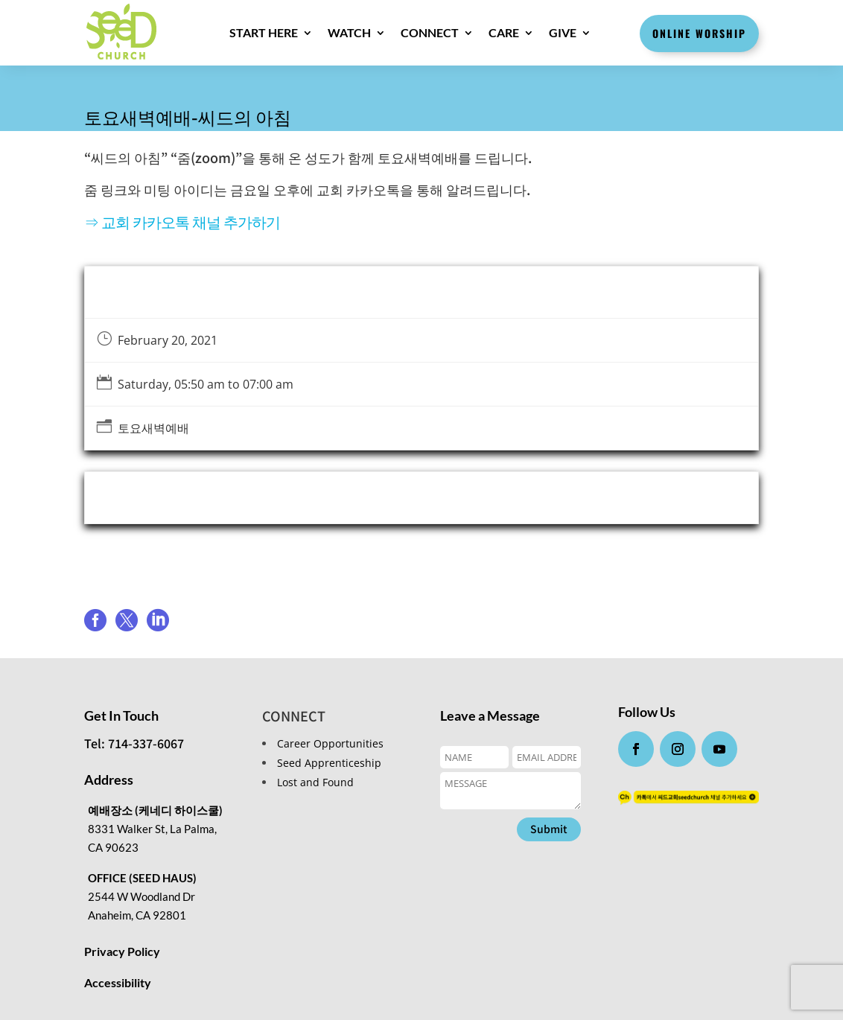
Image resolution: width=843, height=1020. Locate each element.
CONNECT (429, 32)
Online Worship (699, 33)
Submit (548, 828)
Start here (263, 32)
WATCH (348, 32)
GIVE (562, 32)
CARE (503, 32)
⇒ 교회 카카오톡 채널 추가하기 (182, 221)
